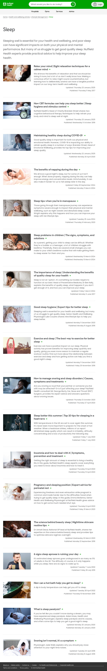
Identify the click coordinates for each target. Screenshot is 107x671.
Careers (34, 665)
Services (59, 11)
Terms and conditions (10, 668)
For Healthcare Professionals (48, 665)
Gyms (47, 11)
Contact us (25, 665)
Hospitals (35, 11)
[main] (53, 338)
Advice (71, 11)
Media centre (15, 665)
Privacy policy (24, 668)
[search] (52, 4)
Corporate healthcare (67, 665)
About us (6, 665)
